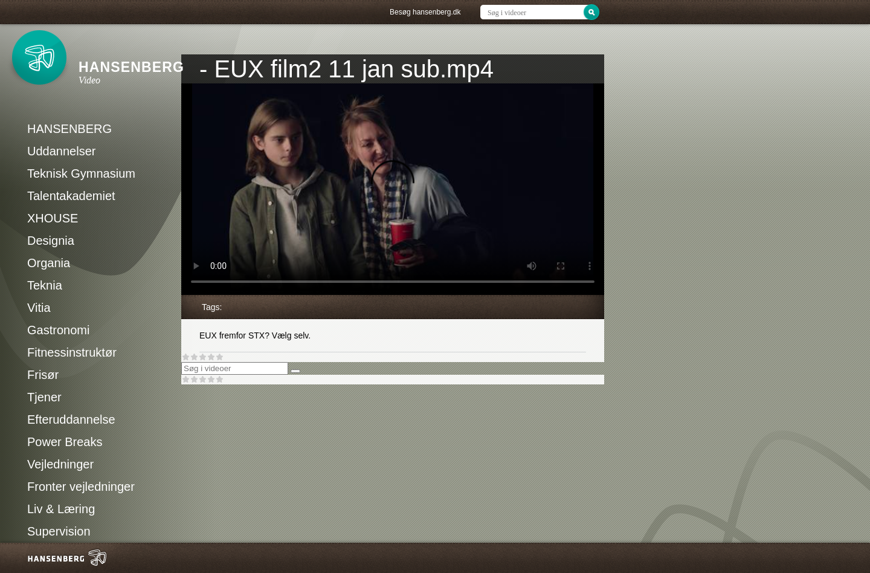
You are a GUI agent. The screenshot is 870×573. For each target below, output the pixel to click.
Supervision (59, 531)
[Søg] (295, 371)
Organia (48, 263)
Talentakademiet (71, 195)
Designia (50, 240)
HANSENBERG (69, 128)
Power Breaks (65, 441)
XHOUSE (52, 218)
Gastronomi (58, 330)
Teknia (44, 285)
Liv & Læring (61, 509)
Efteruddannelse (71, 419)
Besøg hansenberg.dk (425, 12)
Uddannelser (61, 151)
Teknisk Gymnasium (81, 173)
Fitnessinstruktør (72, 352)
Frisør (43, 374)
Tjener (44, 397)
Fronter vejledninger (81, 486)
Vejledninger (60, 464)
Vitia (39, 307)
